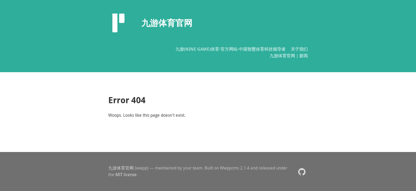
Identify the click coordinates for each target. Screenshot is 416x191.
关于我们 (299, 49)
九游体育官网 (121, 168)
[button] (302, 171)
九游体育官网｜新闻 (289, 56)
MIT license (126, 174)
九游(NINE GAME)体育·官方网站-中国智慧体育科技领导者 (230, 49)
